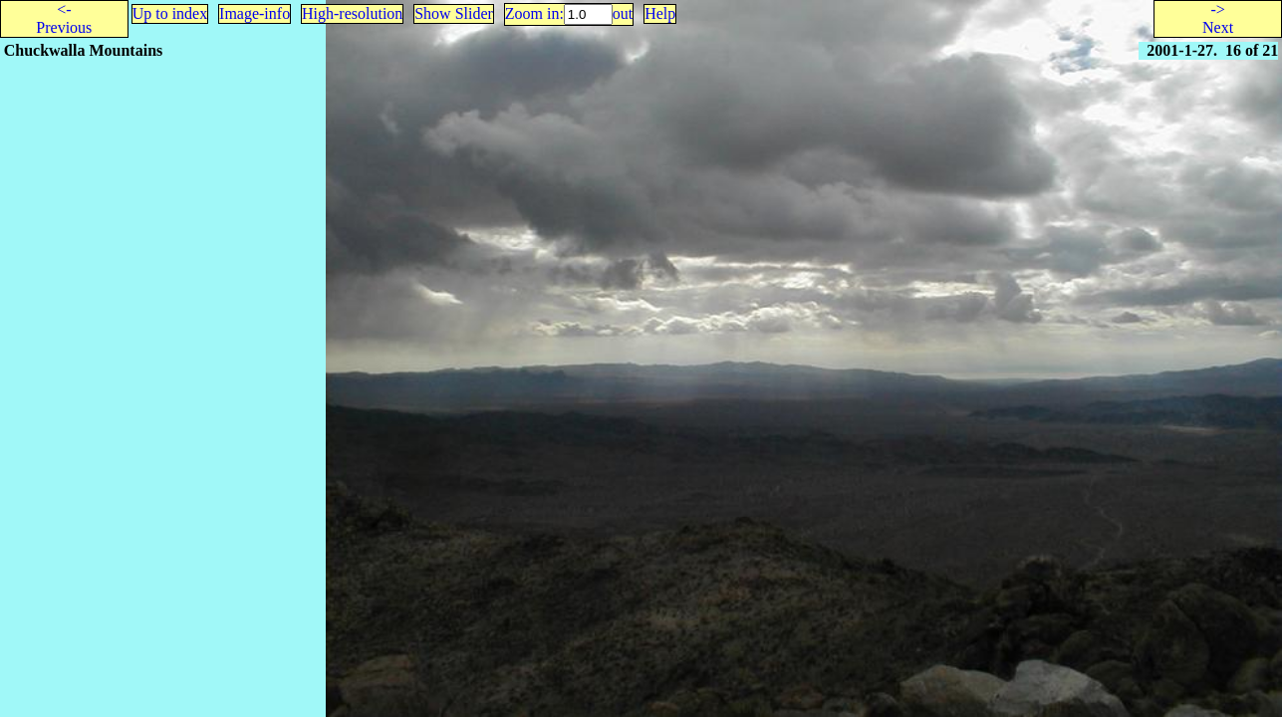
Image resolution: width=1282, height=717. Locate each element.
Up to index (170, 13)
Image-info (254, 13)
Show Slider (453, 13)
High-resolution (352, 13)
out (623, 13)
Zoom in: (534, 13)
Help (659, 13)
